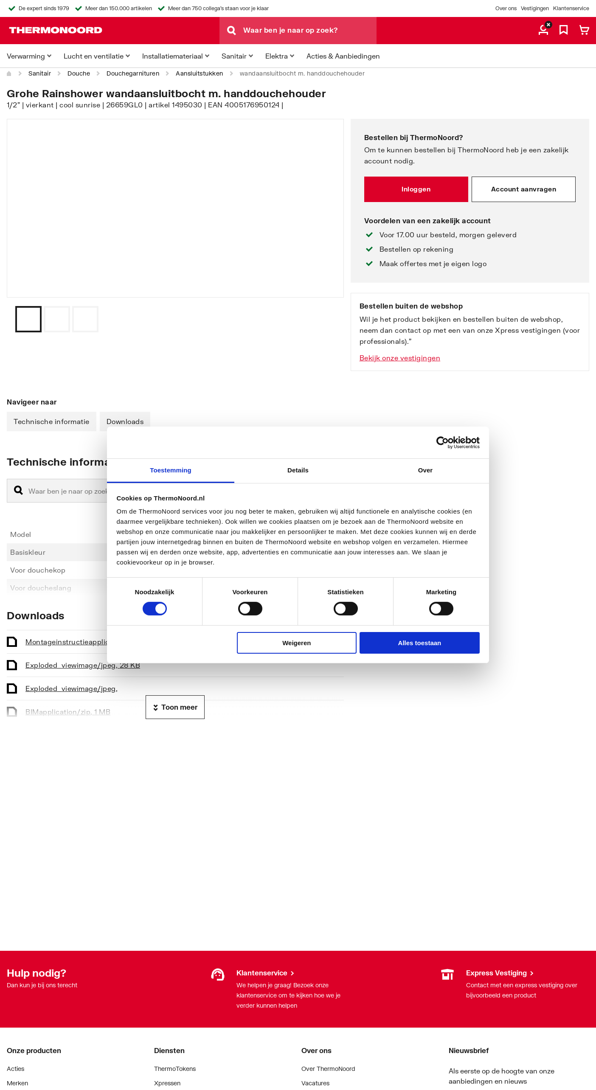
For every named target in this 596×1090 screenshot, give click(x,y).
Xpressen (167, 1083)
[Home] (9, 73)
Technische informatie (52, 421)
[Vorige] (326, 319)
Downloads (125, 421)
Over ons (506, 8)
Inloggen (416, 189)
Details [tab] (298, 470)
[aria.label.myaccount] (543, 30)
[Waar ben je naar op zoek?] (310, 30)
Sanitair (39, 73)
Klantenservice (571, 8)
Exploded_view (82, 665)
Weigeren (296, 642)
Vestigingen (535, 8)
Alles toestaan (419, 642)
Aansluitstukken (199, 73)
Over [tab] (425, 470)
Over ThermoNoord (328, 1068)
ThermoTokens (175, 1068)
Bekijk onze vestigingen (400, 358)
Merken (17, 1083)
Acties (15, 1068)
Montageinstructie (97, 642)
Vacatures (315, 1083)
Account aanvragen (524, 189)
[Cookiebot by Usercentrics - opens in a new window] (442, 442)
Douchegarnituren (133, 73)
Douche (78, 73)
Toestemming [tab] (170, 470)
